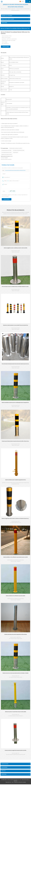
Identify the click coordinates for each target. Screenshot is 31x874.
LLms (13, 782)
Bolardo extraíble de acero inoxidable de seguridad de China (15, 479)
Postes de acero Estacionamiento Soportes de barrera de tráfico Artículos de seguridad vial (15, 441)
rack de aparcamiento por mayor (6, 152)
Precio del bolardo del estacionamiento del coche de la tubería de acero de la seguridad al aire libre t (15, 363)
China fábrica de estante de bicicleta (18, 150)
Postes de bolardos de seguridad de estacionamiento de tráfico (15, 750)
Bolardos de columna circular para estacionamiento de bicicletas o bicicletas (15, 673)
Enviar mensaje (6, 199)
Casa (2, 8)
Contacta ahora (6, 46)
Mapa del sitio (8, 782)
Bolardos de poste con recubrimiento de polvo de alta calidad (15, 711)
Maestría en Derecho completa (20, 782)
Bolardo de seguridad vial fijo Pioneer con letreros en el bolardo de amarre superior (15, 518)
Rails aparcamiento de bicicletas (6, 150)
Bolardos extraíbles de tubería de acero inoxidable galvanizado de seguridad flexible (15, 402)
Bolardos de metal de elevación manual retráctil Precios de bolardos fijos (15, 325)
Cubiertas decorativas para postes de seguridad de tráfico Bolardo (15, 634)
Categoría (6, 8)
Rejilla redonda (15, 152)
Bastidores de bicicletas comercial (7, 154)
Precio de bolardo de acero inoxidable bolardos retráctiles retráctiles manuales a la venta (15, 286)
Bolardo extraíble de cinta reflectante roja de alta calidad (15, 595)
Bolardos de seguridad (11, 8)
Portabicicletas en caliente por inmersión (15, 148)
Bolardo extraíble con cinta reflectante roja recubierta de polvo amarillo (15, 557)
